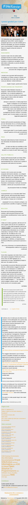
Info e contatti (15, 17)
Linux (5, 466)
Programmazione (9, 471)
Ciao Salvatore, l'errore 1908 (8, 450)
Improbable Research (8, 392)
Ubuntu (9, 473)
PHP (10, 469)
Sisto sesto (4, 416)
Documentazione (8, 460)
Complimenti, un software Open (9, 432)
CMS (3, 456)
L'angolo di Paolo (15, 309)
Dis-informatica (7, 458)
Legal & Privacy (14, 501)
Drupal (17, 460)
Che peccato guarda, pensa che (9, 440)
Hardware (15, 462)
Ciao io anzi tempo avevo (7, 429)
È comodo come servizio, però (9, 437)
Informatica (7, 464)
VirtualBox (14, 473)
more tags (4, 476)
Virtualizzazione (6, 475)
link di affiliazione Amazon (10, 487)
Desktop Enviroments (12, 456)
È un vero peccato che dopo (8, 442)
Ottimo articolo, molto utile (8, 434)
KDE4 (14, 464)
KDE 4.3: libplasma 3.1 (8, 409)
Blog (15, 16)
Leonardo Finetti (14, 500)
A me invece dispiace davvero (8, 426)
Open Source (8, 467)
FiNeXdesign (10, 498)
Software (4, 473)
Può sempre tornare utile (8, 415)
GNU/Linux (7, 462)
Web (12, 475)
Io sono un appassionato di (8, 445)
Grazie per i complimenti (7, 448)
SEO (17, 471)
